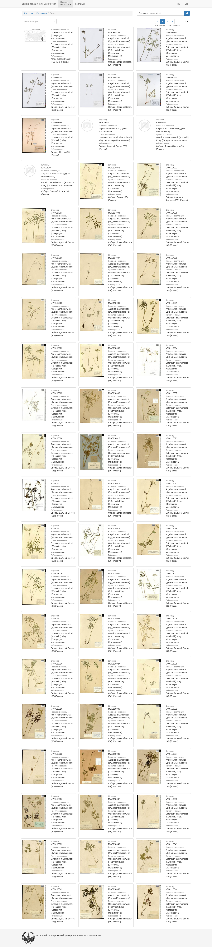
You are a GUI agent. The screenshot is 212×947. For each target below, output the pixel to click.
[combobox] (39, 21)
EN (186, 4)
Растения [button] (65, 4)
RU (178, 4)
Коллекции (80, 4)
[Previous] (157, 21)
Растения (28, 13)
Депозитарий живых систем (39, 3)
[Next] (172, 21)
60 (186, 21)
